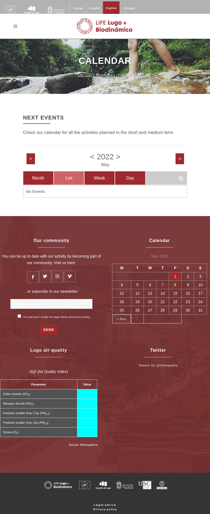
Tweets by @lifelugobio (158, 365)
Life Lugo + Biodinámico (96, 75)
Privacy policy (105, 509)
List (69, 178)
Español (94, 8)
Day (130, 178)
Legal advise (105, 504)
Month (38, 178)
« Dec (121, 319)
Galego (78, 8)
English (111, 8)
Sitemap (129, 8)
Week (99, 178)
